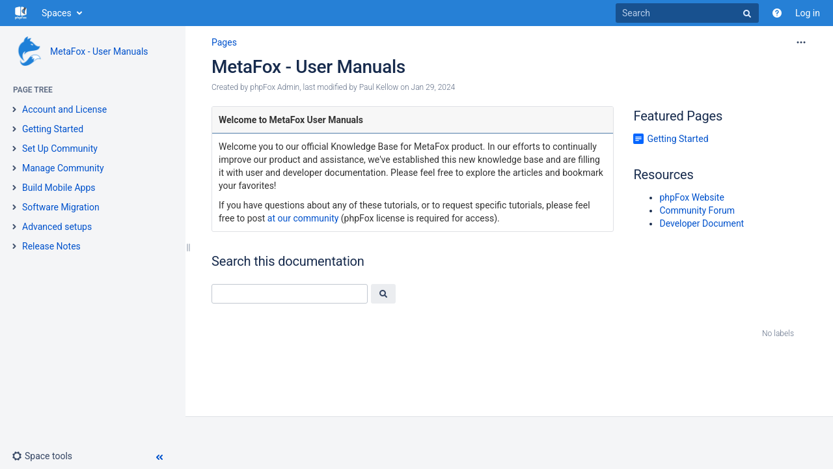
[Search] (687, 13)
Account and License (64, 109)
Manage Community (63, 168)
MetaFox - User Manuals (99, 51)
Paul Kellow (379, 87)
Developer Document (701, 223)
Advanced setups (57, 226)
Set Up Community (60, 148)
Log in (807, 13)
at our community (303, 218)
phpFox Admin (274, 87)
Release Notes (51, 246)
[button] (42, 456)
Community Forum (697, 210)
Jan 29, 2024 (433, 87)
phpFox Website (691, 197)
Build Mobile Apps (58, 187)
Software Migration (61, 207)
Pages (224, 42)
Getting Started (52, 129)
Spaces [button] (57, 13)
